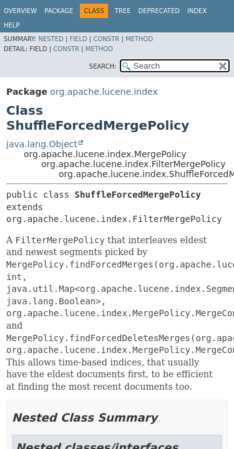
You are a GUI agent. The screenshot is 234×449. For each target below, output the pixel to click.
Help (11, 25)
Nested (50, 39)
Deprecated (159, 10)
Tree (123, 10)
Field (78, 39)
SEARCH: (103, 66)
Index (197, 10)
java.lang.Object (41, 144)
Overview (20, 10)
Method (139, 39)
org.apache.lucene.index (103, 92)
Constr (106, 39)
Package (58, 10)
